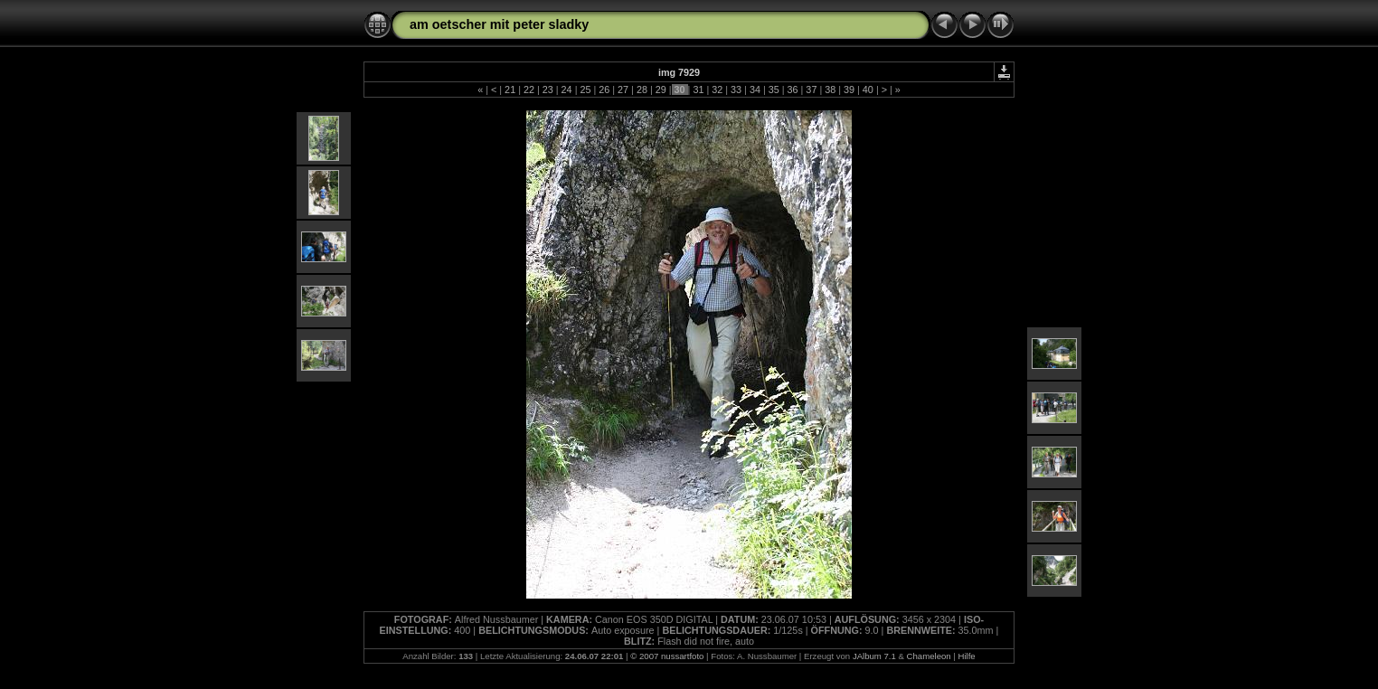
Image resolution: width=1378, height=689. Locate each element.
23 (548, 89)
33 (736, 89)
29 (661, 89)
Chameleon (929, 656)
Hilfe (967, 656)
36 (793, 89)
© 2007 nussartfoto (666, 656)
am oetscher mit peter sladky (499, 24)
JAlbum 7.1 (874, 656)
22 (529, 89)
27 (623, 89)
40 (868, 89)
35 (774, 89)
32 (717, 89)
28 (642, 89)
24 (567, 89)
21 (510, 89)
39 (849, 89)
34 (755, 89)
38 (830, 89)
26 (604, 89)
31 (698, 89)
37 (811, 89)
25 (585, 89)
